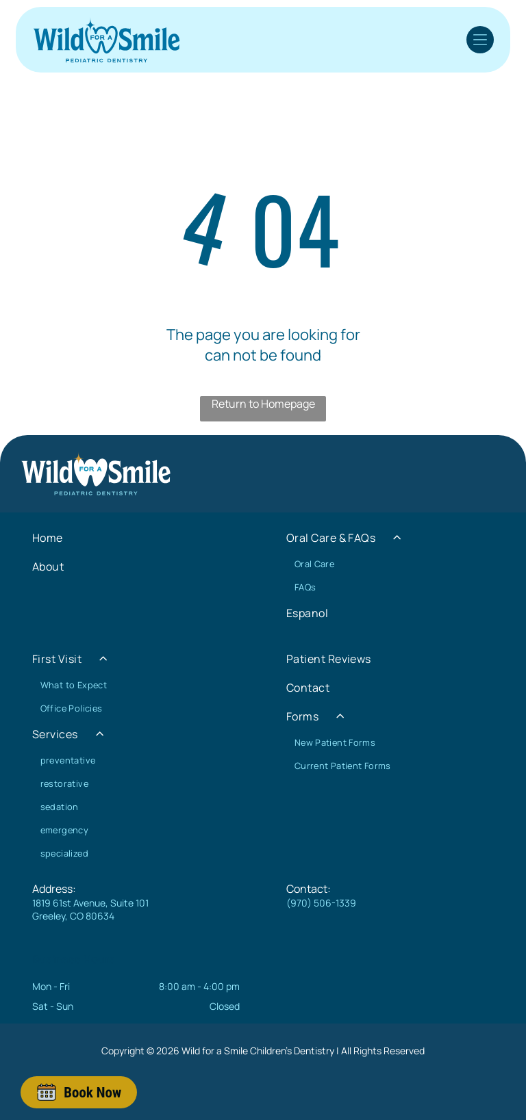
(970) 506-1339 (321, 902)
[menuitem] (136, 537)
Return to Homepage (263, 403)
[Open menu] (480, 39)
